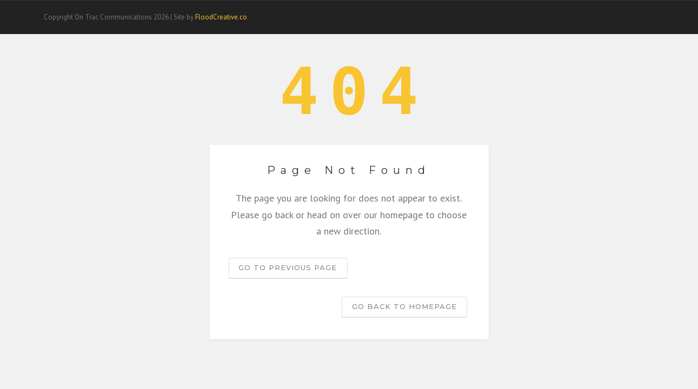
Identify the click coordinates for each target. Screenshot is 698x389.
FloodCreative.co (221, 17)
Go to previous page (287, 267)
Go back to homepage (404, 306)
